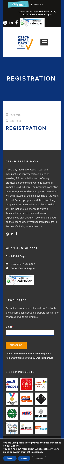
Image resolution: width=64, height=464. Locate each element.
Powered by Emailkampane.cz (38, 358)
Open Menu (44, 42)
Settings (39, 458)
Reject (24, 458)
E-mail (9, 327)
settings (37, 452)
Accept (10, 458)
